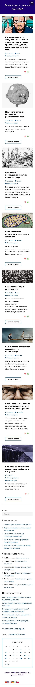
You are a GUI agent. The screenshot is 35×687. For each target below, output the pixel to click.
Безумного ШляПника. (17, 634)
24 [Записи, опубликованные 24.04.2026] (21, 658)
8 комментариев (12, 243)
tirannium (19, 181)
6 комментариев (12, 415)
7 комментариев (12, 183)
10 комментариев (12, 358)
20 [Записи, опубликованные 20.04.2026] (6, 658)
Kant (18, 293)
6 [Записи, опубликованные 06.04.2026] (5, 652)
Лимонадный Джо (12, 478)
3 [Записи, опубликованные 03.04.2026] (20, 649)
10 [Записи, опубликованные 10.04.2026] (21, 652)
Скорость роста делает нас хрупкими (17, 525)
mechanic (19, 355)
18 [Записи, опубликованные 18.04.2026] (25, 655)
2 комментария (12, 480)
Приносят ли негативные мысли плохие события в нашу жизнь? (17, 469)
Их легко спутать (22, 558)
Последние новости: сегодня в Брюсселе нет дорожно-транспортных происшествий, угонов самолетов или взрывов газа (16, 43)
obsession (20, 412)
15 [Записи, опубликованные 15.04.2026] (13, 655)
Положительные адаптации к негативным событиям (17, 234)
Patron (19, 120)
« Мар (7, 664)
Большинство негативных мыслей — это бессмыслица (17, 349)
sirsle (18, 53)
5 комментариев (12, 123)
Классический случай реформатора (15, 287)
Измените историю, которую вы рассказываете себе (14, 114)
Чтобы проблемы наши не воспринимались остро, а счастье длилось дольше (17, 406)
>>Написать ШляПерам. (13, 629)
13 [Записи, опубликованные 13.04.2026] (6, 655)
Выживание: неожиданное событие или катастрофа (16, 175)
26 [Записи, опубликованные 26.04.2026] (29, 658)
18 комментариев (12, 56)
